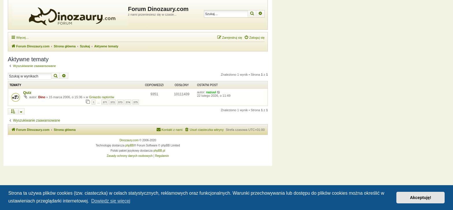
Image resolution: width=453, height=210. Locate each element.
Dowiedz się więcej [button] (110, 200)
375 (135, 102)
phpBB (129, 145)
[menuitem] (254, 37)
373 (120, 102)
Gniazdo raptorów (101, 97)
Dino (41, 97)
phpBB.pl (159, 150)
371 (105, 102)
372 (112, 102)
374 (128, 102)
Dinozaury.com (129, 140)
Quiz (27, 92)
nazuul (211, 92)
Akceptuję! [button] (420, 197)
